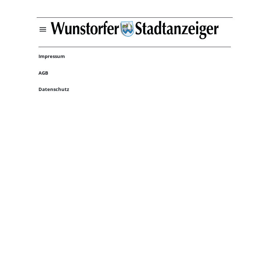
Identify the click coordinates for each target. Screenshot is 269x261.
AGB (43, 73)
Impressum (51, 56)
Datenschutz (53, 89)
